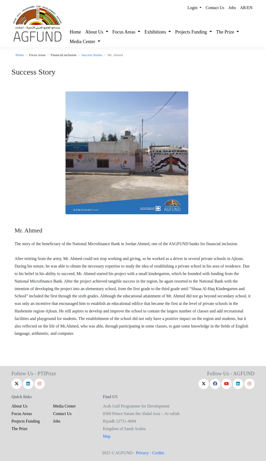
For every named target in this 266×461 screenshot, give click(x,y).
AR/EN (246, 7)
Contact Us (215, 7)
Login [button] (193, 7)
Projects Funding (25, 421)
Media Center (64, 406)
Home (75, 32)
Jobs (232, 7)
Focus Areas (21, 413)
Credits (158, 453)
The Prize (19, 428)
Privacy (142, 453)
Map (106, 436)
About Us (19, 406)
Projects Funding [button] (191, 32)
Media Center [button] (83, 41)
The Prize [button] (225, 32)
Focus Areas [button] (124, 32)
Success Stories (92, 55)
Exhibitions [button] (155, 32)
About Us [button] (94, 32)
